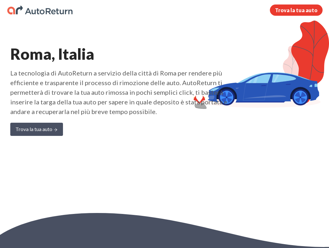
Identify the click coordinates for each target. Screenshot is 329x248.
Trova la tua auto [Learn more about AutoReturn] (36, 129)
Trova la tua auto (296, 10)
